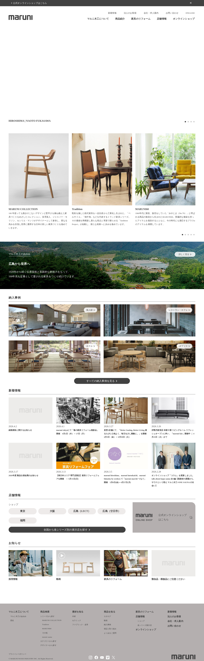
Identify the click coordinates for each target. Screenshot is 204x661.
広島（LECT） (82, 511)
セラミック (76, 620)
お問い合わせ (172, 13)
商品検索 (44, 612)
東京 (22, 511)
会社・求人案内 (151, 13)
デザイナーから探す (48, 645)
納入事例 (107, 625)
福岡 (22, 520)
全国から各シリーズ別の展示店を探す (65, 529)
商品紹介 (120, 18)
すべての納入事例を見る (100, 381)
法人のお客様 (130, 13)
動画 (105, 620)
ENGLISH (190, 13)
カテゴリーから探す (48, 641)
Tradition (45, 624)
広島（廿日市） (111, 511)
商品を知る (109, 612)
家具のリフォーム (140, 18)
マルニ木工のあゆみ (18, 616)
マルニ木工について (98, 18)
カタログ (107, 616)
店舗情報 (162, 18)
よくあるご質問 (110, 633)
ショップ (141, 621)
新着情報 (112, 13)
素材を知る (78, 612)
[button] (185, 121)
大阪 (52, 511)
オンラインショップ (184, 18)
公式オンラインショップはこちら (30, 3)
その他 (44, 633)
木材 (74, 616)
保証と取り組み (110, 629)
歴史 (12, 620)
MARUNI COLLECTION (52, 620)
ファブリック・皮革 (80, 625)
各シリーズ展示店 (145, 625)
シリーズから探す (47, 616)
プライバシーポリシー (17, 654)
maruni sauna (47, 637)
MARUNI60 (46, 629)
